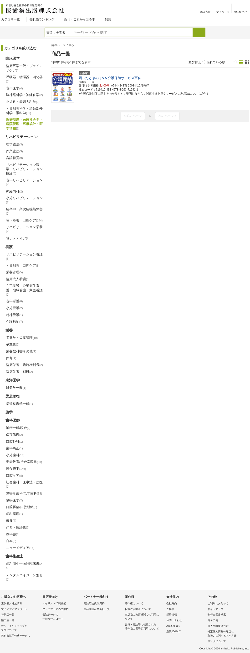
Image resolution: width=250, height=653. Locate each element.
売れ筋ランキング (42, 19)
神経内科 (14, 191)
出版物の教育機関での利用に (144, 617)
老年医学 (14, 88)
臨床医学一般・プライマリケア (24, 68)
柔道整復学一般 (19, 404)
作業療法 (14, 151)
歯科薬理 (14, 514)
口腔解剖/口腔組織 (21, 507)
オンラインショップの (20, 628)
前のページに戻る (62, 45)
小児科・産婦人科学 (23, 102)
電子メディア (18, 238)
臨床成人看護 (18, 279)
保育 (11, 358)
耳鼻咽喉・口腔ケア (23, 265)
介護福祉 (14, 321)
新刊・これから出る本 (79, 19)
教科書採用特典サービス (15, 635)
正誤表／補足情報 (11, 603)
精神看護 (14, 315)
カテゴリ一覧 (10, 19)
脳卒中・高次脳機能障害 (24, 211)
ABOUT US (173, 625)
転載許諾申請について (138, 609)
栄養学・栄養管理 (22, 338)
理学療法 (14, 144)
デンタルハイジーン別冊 (24, 577)
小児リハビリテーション (24, 200)
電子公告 (213, 620)
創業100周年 (173, 631)
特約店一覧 (7, 614)
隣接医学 (14, 500)
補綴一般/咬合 (18, 428)
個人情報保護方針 (218, 625)
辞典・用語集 (18, 527)
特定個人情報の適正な (227, 634)
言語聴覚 (14, 158)
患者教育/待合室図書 (24, 462)
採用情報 (171, 614)
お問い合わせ (174, 620)
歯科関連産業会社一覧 (97, 609)
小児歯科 (15, 455)
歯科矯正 (14, 448)
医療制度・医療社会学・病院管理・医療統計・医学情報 (24, 124)
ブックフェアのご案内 (55, 609)
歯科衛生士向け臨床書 (24, 566)
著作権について (134, 603)
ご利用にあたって (218, 603)
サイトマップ (215, 609)
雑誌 (108, 19)
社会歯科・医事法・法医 (24, 484)
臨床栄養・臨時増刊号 (24, 365)
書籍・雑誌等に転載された (144, 627)
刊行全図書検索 (217, 614)
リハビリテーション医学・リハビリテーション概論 (24, 169)
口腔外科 (14, 441)
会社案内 (171, 603)
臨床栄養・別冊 (19, 372)
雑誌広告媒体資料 (94, 603)
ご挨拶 (170, 609)
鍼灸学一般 (16, 387)
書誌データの (61, 617)
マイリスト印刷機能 (54, 603)
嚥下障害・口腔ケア (24, 220)
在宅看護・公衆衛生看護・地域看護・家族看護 (24, 290)
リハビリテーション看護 (24, 256)
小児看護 (14, 308)
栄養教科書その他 (21, 351)
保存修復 (14, 435)
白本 (11, 541)
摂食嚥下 (16, 469)
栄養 (11, 520)
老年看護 (14, 301)
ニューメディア (20, 548)
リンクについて (217, 641)
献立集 (13, 344)
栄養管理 (14, 272)
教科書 (13, 534)
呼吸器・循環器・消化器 (24, 79)
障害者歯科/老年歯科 (24, 493)
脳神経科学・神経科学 (24, 95)
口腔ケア (14, 475)
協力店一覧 (7, 620)
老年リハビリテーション (24, 182)
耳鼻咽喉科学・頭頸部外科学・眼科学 (24, 110)
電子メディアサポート (14, 609)
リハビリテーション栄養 (24, 229)
